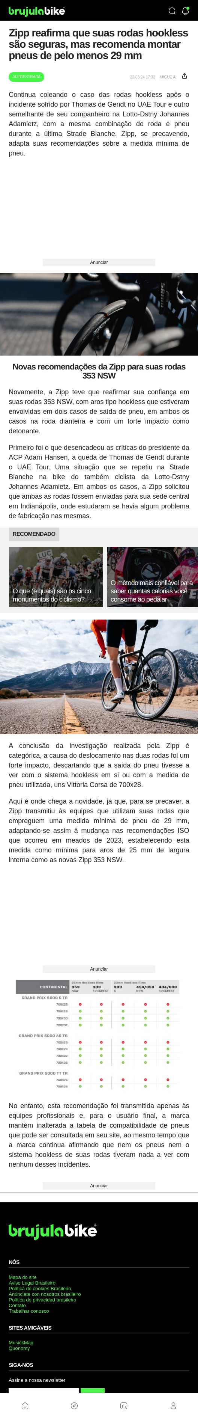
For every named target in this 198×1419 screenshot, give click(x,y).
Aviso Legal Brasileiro (32, 1283)
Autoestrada (26, 77)
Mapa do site (22, 1277)
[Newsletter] (185, 12)
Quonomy (19, 1348)
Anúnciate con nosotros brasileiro (45, 1294)
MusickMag (21, 1342)
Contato (17, 1305)
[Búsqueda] (172, 11)
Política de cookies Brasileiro (40, 1288)
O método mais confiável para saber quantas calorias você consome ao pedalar (152, 591)
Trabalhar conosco (29, 1311)
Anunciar (99, 262)
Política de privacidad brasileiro (42, 1300)
